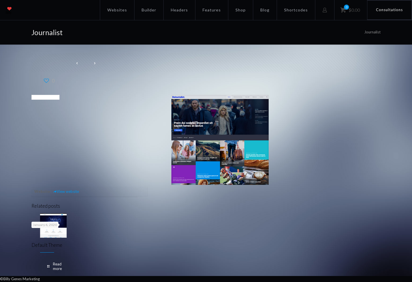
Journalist (372, 32)
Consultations (389, 9)
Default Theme (46, 245)
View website (66, 191)
